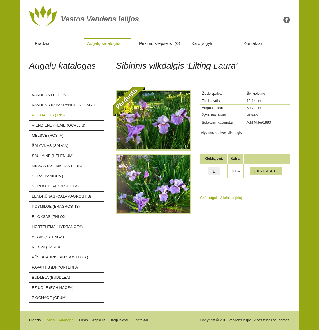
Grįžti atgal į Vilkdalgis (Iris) (221, 198)
